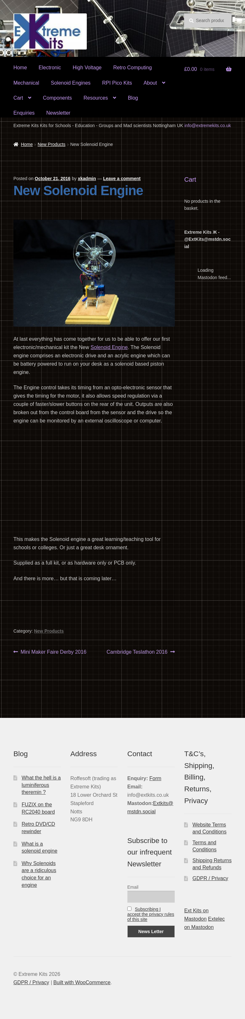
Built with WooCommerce (81, 982)
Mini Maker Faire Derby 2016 (53, 652)
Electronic (50, 67)
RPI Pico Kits (117, 83)
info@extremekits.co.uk (207, 125)
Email (132, 887)
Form (155, 778)
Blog (133, 98)
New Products (51, 144)
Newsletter (58, 113)
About (150, 83)
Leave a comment (122, 178)
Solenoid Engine (109, 347)
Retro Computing (132, 67)
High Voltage (87, 67)
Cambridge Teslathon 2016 (137, 652)
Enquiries (24, 113)
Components (57, 98)
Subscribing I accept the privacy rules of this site (150, 914)
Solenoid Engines (71, 83)
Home (20, 67)
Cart (18, 98)
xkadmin (87, 178)
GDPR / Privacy (210, 878)
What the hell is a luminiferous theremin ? (41, 785)
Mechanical (26, 83)
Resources (96, 98)
